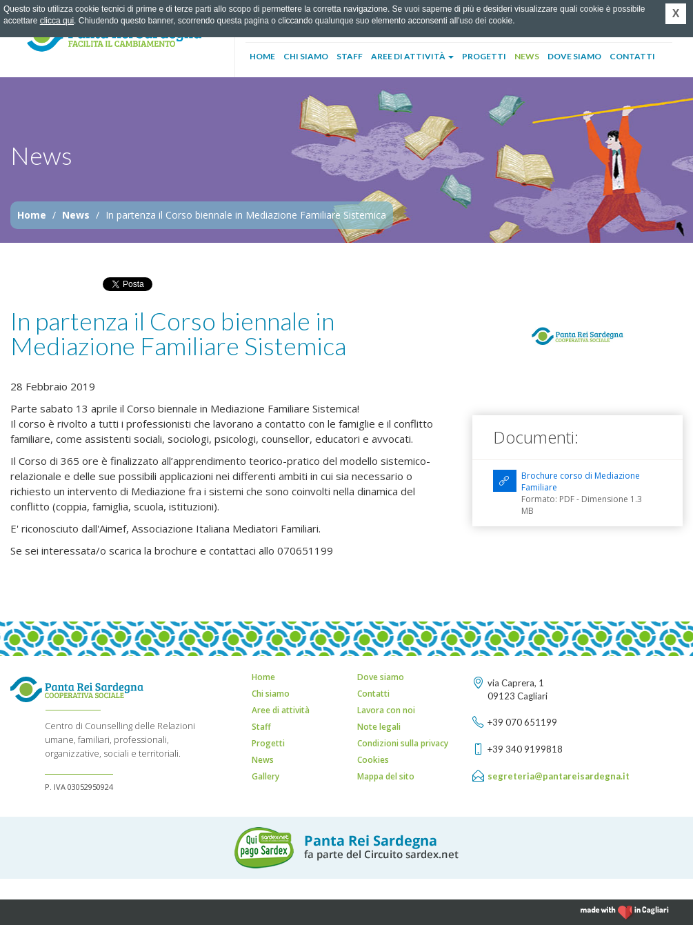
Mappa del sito (385, 776)
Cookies (373, 760)
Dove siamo (574, 56)
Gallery (265, 776)
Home (262, 56)
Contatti (632, 56)
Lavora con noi (386, 710)
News (526, 56)
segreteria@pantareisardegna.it (559, 776)
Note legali (379, 727)
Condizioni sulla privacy (402, 743)
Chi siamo (305, 56)
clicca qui (57, 21)
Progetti (484, 56)
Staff (350, 56)
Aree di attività (412, 56)
